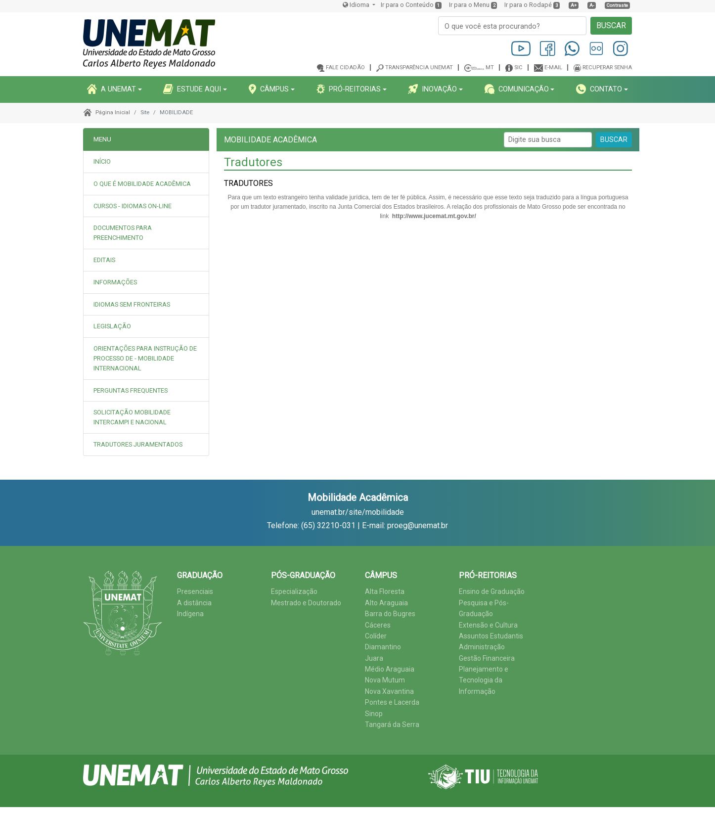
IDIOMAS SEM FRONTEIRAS (131, 304)
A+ (574, 5)
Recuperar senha (607, 67)
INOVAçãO (432, 89)
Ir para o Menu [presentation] (469, 4)
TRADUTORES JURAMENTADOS (137, 444)
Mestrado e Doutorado (306, 603)
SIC (518, 67)
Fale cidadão (345, 67)
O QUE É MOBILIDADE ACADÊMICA (142, 183)
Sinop (374, 714)
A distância (194, 603)
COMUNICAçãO (517, 89)
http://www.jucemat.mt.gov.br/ (434, 216)
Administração (482, 647)
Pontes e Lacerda (392, 702)
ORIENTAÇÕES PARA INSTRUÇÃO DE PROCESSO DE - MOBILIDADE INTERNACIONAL (145, 358)
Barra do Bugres (390, 614)
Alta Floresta (384, 591)
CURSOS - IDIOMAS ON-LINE (132, 206)
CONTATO (599, 89)
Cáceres (378, 625)
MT (490, 67)
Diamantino (383, 647)
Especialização (294, 591)
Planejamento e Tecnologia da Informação (483, 680)
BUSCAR (611, 25)
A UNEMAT (111, 89)
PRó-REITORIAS (348, 89)
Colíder (376, 636)
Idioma (357, 4)
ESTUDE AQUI (192, 89)
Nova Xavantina (389, 691)
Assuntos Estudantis (491, 636)
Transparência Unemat (419, 67)
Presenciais (195, 591)
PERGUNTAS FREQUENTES (130, 390)
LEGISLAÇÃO (112, 326)
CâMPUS (269, 89)
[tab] (146, 184)
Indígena (190, 614)
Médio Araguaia (389, 669)
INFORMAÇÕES (115, 282)
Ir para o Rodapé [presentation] (528, 4)
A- (591, 5)
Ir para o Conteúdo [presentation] (407, 4)
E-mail (553, 67)
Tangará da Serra (392, 724)
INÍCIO (102, 161)
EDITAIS (104, 260)
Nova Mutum (385, 680)
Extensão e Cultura (488, 625)
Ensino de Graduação (492, 591)
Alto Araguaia (386, 603)
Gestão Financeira (487, 658)
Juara (374, 658)
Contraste (617, 5)
